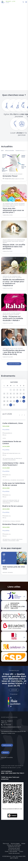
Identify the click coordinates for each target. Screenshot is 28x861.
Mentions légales (15, 843)
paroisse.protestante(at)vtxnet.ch (11, 727)
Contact (21, 851)
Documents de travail (14, 848)
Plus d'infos (5, 429)
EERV (2, 150)
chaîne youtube (7, 745)
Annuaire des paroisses (14, 850)
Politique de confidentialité (14, 845)
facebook (5, 752)
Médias (23, 843)
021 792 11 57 (7, 724)
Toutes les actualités (14, 363)
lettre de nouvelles (7, 757)
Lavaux (7, 2)
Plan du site (6, 843)
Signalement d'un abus (14, 846)
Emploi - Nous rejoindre (11, 851)
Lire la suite (14, 690)
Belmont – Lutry (10, 1)
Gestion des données (14, 853)
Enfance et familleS (9, 150)
